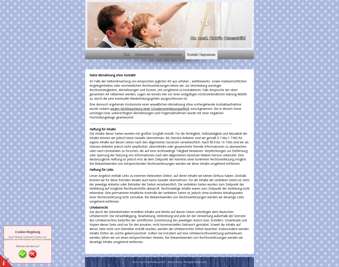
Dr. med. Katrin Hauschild (218, 38)
